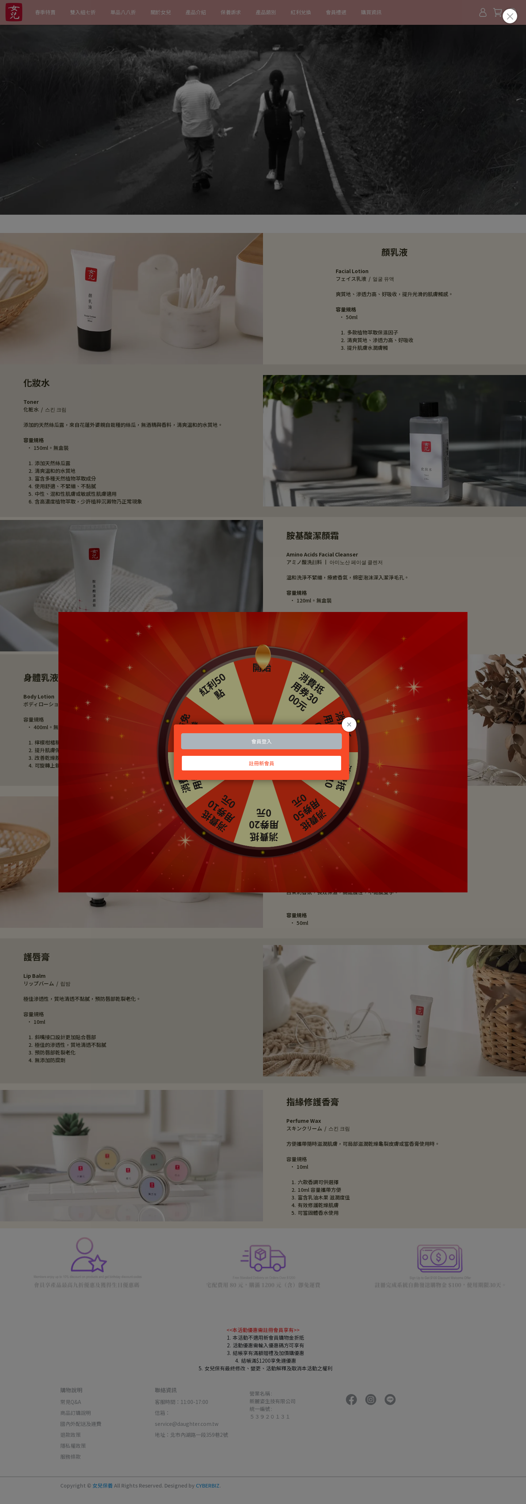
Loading (263, 752)
